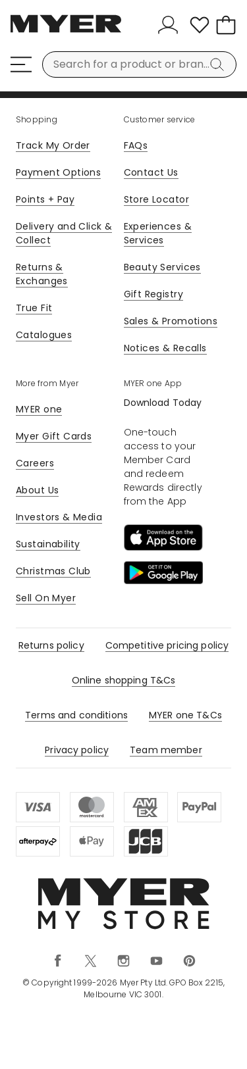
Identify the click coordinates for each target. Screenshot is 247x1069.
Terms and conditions (76, 715)
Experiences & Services (158, 233)
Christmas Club (53, 571)
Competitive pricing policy (167, 645)
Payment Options (58, 172)
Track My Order (53, 145)
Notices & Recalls (165, 348)
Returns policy (51, 645)
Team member (166, 750)
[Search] (219, 64)
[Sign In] (170, 25)
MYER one (39, 409)
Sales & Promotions (171, 321)
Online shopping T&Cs (124, 680)
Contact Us (151, 172)
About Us (37, 490)
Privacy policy (77, 750)
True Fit (34, 307)
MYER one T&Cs (185, 715)
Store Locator (156, 199)
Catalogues (44, 334)
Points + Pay (45, 199)
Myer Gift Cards (54, 436)
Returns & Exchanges (42, 274)
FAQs (136, 145)
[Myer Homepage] (66, 30)
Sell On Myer (46, 598)
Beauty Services (162, 267)
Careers (35, 463)
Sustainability (48, 544)
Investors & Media (59, 517)
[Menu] (21, 64)
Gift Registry (153, 294)
